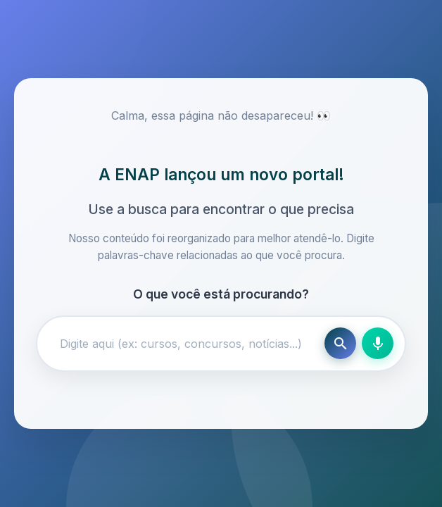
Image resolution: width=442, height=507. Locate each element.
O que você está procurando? (221, 294)
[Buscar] (340, 343)
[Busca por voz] (377, 343)
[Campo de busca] (183, 344)
